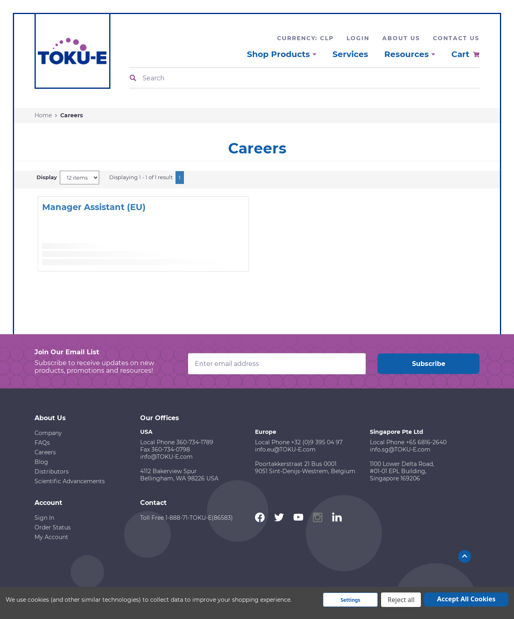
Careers (45, 452)
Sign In (44, 517)
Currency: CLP (305, 38)
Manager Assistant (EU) (94, 207)
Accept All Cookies (466, 598)
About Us (401, 38)
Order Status (53, 527)
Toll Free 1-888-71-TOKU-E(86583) (186, 517)
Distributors (52, 471)
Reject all (401, 599)
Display (47, 177)
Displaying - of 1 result (141, 177)
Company (48, 433)
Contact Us (456, 38)
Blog (41, 462)
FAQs (42, 442)
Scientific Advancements (70, 481)
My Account (51, 537)
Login (358, 38)
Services (350, 54)
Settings (350, 600)
